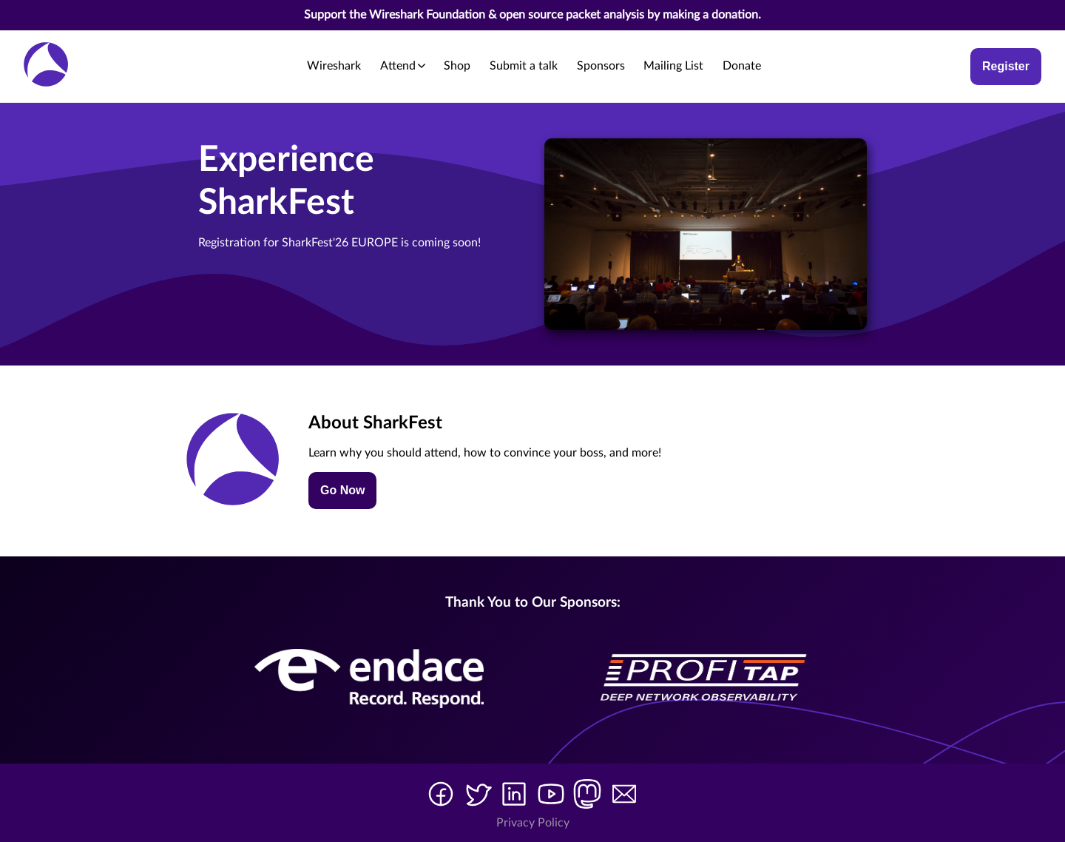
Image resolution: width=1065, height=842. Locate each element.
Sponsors (601, 66)
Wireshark (334, 66)
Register (1006, 66)
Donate (742, 66)
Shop (457, 66)
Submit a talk (524, 66)
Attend (402, 66)
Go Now (342, 490)
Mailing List (673, 66)
